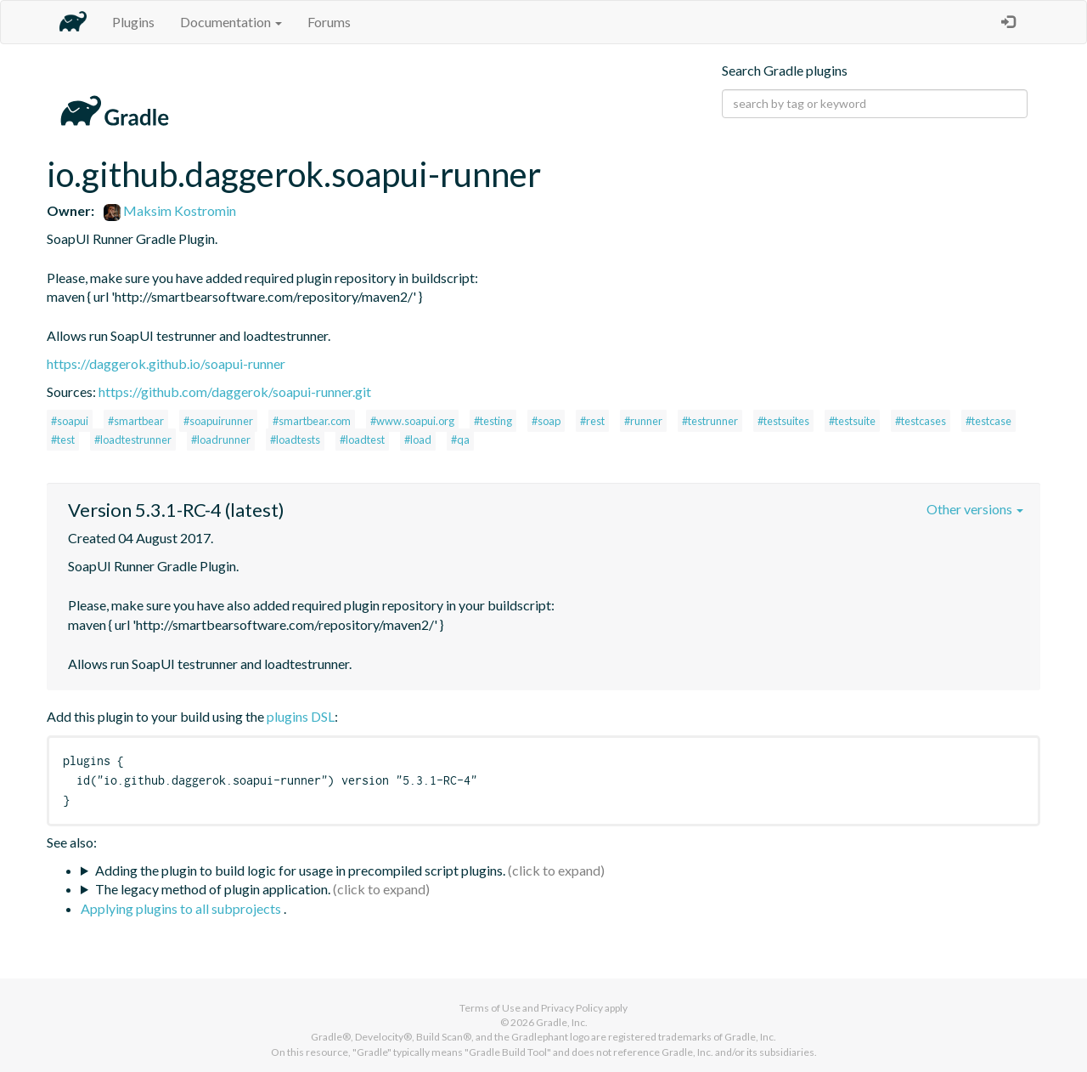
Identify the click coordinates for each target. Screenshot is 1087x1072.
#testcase (988, 421)
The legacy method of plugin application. (212, 889)
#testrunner (710, 421)
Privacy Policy (572, 1007)
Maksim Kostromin (170, 210)
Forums (329, 22)
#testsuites (783, 421)
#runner (643, 421)
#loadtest (362, 439)
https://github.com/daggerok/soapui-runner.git (235, 391)
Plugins (133, 22)
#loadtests (295, 439)
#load (417, 439)
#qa (460, 439)
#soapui (69, 421)
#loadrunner (221, 439)
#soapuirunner (218, 421)
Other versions (974, 509)
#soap (546, 421)
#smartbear (136, 421)
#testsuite (852, 421)
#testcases (920, 421)
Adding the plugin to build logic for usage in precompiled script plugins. (300, 870)
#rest (592, 421)
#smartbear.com (312, 421)
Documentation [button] (231, 22)
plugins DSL (301, 716)
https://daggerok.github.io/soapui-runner (166, 363)
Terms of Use (490, 1007)
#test (63, 439)
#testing (493, 421)
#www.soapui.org (412, 421)
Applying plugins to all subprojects (182, 908)
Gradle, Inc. (562, 1022)
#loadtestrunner (133, 439)
